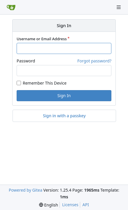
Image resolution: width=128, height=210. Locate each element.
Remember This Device (44, 83)
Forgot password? (94, 61)
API (86, 204)
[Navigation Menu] (119, 7)
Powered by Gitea (25, 190)
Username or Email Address (42, 38)
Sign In (64, 95)
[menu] (48, 205)
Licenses (70, 204)
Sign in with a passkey (64, 115)
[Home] (11, 7)
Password (26, 61)
